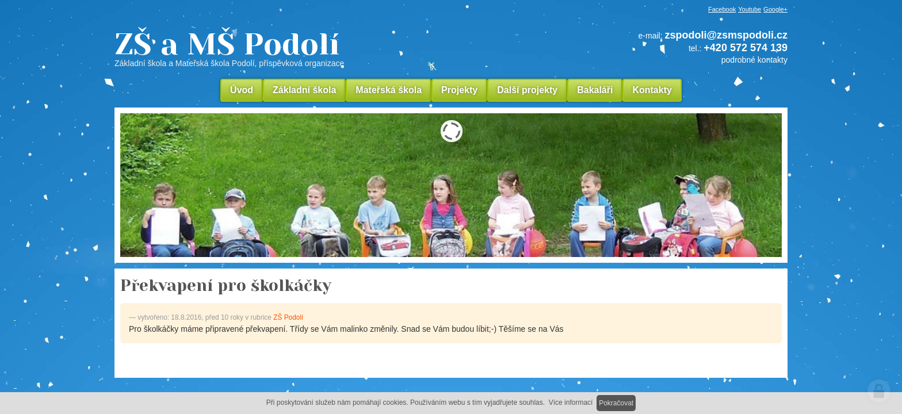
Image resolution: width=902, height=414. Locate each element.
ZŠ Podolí (288, 317)
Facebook (722, 9)
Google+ (775, 9)
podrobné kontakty (754, 59)
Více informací (571, 402)
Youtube (749, 9)
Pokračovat (616, 403)
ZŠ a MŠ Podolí (307, 48)
